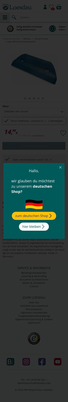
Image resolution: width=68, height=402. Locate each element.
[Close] (60, 167)
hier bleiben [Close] (33, 226)
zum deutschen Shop (33, 215)
